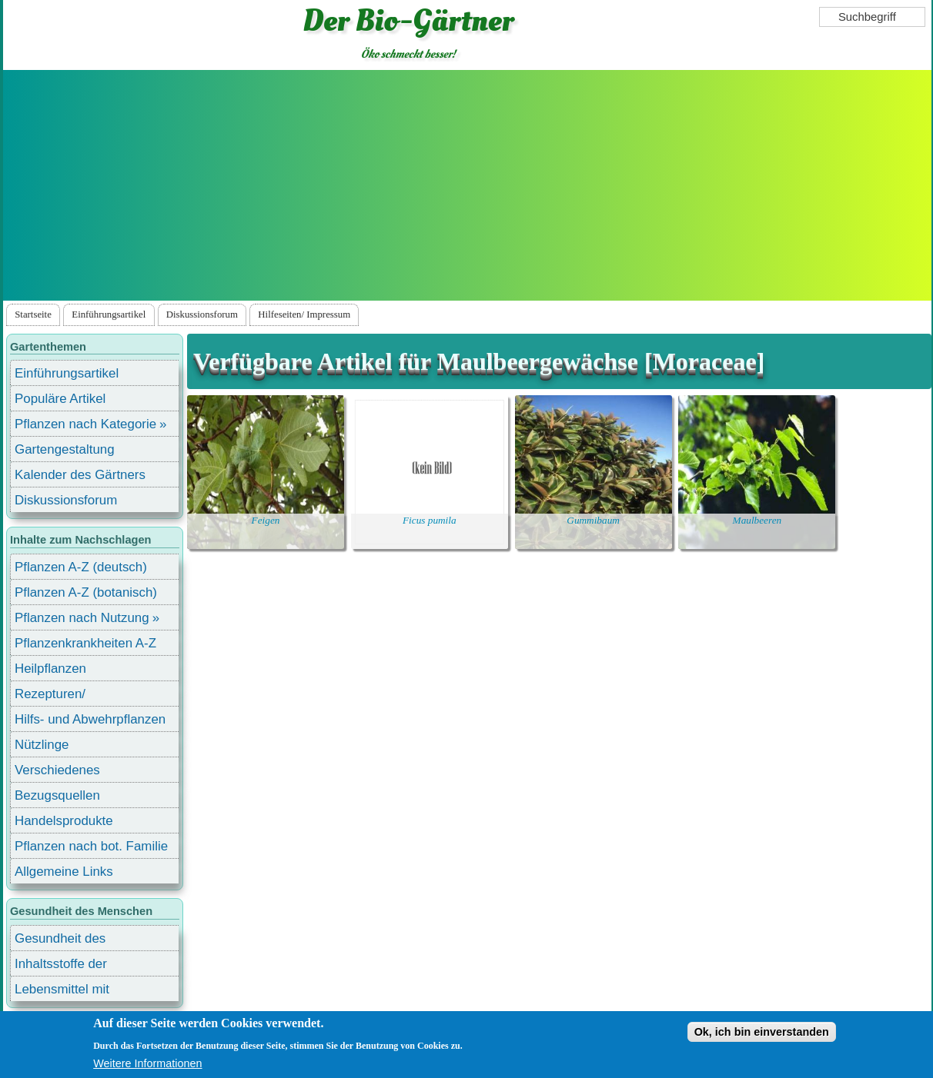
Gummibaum (593, 520)
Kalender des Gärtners (80, 474)
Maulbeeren (757, 520)
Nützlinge (42, 744)
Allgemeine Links (64, 871)
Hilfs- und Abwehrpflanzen (90, 719)
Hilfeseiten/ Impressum (304, 314)
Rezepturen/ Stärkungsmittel (59, 696)
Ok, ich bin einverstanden (761, 1032)
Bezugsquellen (57, 795)
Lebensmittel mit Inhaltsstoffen (62, 991)
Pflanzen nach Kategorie (85, 424)
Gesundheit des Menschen (60, 940)
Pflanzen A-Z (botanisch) (86, 592)
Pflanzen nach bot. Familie (91, 846)
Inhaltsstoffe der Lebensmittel (61, 966)
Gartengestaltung (65, 449)
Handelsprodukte (64, 820)
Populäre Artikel (60, 398)
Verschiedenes (57, 770)
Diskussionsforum (202, 314)
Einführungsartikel (108, 314)
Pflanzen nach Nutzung (82, 618)
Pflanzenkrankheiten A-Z (85, 643)
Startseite (33, 314)
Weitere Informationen (147, 1063)
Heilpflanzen (50, 668)
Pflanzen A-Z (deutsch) (81, 567)
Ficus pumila (429, 520)
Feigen (266, 520)
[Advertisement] (467, 185)
